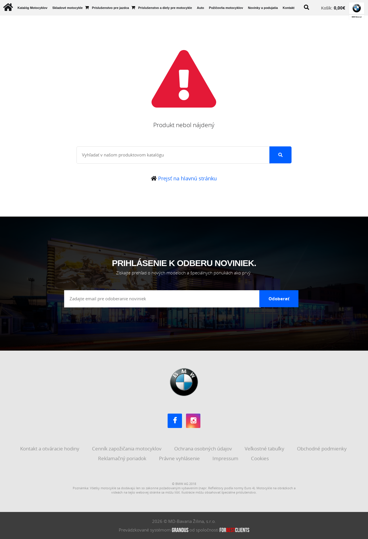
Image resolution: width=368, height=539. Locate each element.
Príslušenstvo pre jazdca (110, 7)
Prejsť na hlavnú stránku (184, 178)
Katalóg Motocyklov (32, 7)
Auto (200, 7)
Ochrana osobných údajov (203, 448)
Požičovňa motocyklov (226, 7)
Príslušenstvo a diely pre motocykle (165, 7)
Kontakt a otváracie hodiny (50, 448)
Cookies (260, 458)
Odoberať (279, 298)
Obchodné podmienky (322, 448)
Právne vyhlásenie (180, 458)
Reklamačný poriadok (122, 458)
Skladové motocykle (67, 7)
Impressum (225, 458)
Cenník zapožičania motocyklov (127, 448)
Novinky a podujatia (263, 7)
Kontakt (288, 7)
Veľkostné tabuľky (265, 448)
